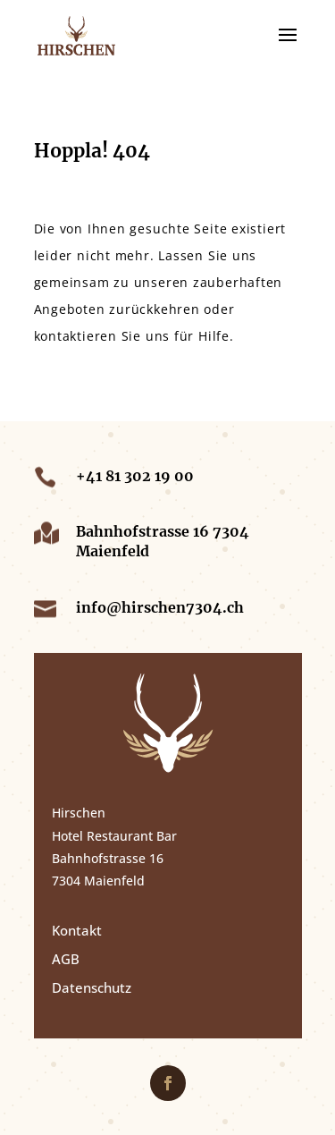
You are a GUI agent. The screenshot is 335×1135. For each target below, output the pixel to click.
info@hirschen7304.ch (160, 607)
